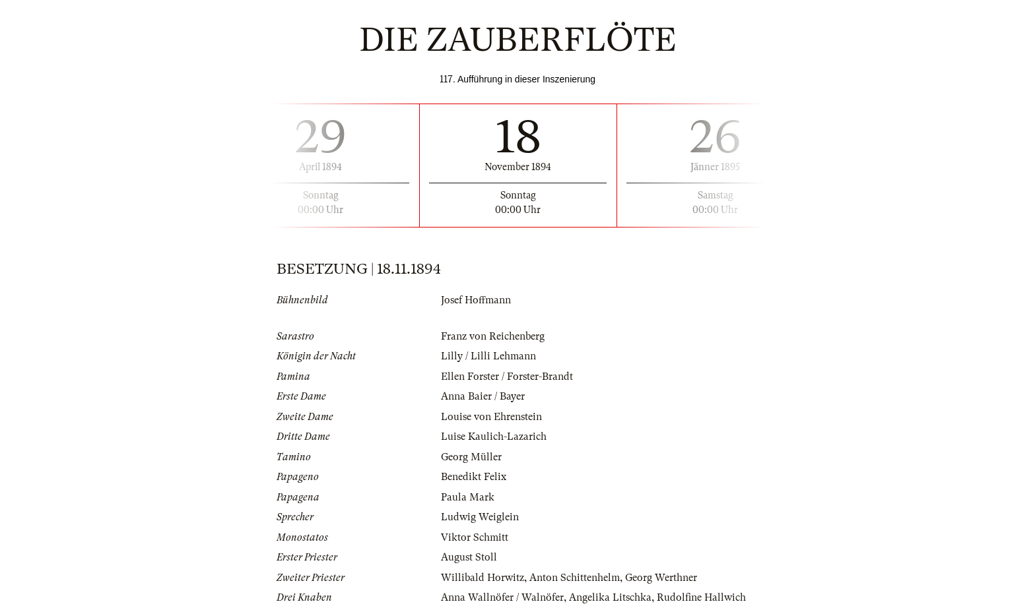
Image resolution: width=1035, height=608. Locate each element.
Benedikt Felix (473, 477)
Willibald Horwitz (482, 578)
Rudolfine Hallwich (701, 597)
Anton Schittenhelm (574, 578)
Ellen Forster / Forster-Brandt (507, 376)
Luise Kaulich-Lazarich (494, 436)
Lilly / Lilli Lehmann (488, 356)
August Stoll (469, 557)
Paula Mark (467, 497)
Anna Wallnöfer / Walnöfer (502, 597)
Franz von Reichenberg (493, 336)
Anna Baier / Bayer (483, 396)
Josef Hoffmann (476, 300)
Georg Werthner (661, 578)
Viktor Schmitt (474, 537)
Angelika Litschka (610, 597)
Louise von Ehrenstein (491, 417)
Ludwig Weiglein (480, 517)
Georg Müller (471, 457)
